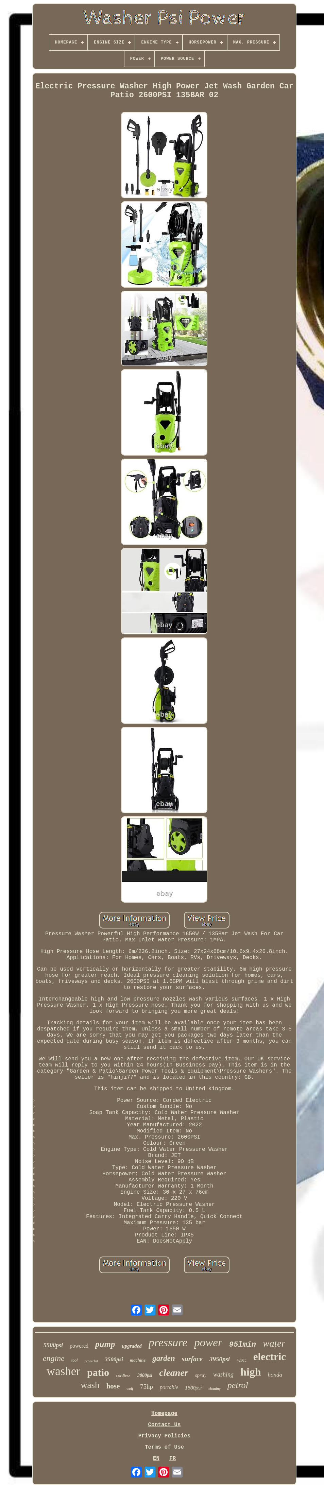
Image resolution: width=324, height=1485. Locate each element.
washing (223, 1374)
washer (63, 1371)
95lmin (242, 1345)
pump (105, 1344)
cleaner (173, 1372)
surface (192, 1359)
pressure (168, 1342)
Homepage (164, 1414)
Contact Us (164, 1425)
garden (163, 1358)
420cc (241, 1360)
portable (169, 1387)
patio (98, 1372)
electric (269, 1357)
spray (200, 1375)
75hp (146, 1386)
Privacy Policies (164, 1436)
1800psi (193, 1387)
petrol (237, 1385)
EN (156, 1458)
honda (275, 1374)
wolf (129, 1388)
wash (90, 1385)
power (208, 1342)
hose (113, 1386)
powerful (91, 1361)
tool (74, 1360)
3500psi (114, 1359)
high (250, 1372)
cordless (123, 1375)
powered (79, 1346)
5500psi (53, 1345)
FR (172, 1458)
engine (54, 1358)
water (274, 1343)
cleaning (214, 1388)
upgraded (131, 1346)
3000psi (144, 1375)
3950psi (219, 1359)
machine (138, 1360)
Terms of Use (164, 1447)
